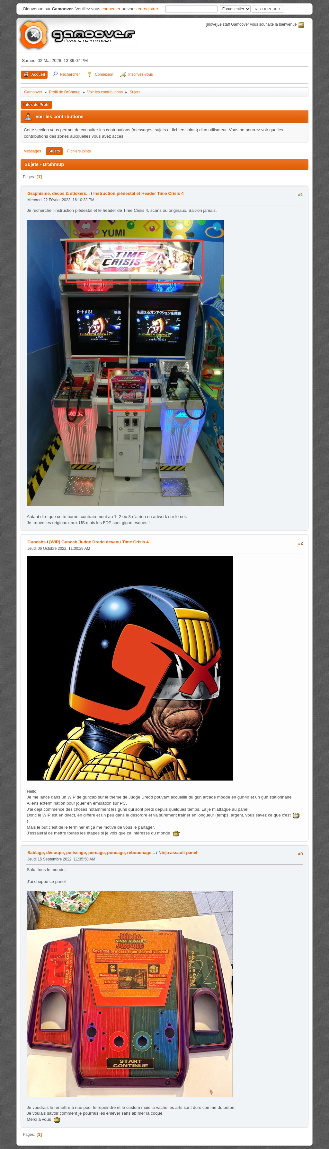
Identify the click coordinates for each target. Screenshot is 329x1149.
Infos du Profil (36, 104)
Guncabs (36, 542)
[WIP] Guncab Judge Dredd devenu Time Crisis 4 (98, 542)
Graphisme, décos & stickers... (58, 193)
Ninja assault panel (177, 852)
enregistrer (148, 8)
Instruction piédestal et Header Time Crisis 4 (138, 193)
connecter (111, 8)
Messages (32, 151)
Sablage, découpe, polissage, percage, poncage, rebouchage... (91, 852)
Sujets (54, 151)
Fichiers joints (79, 151)
